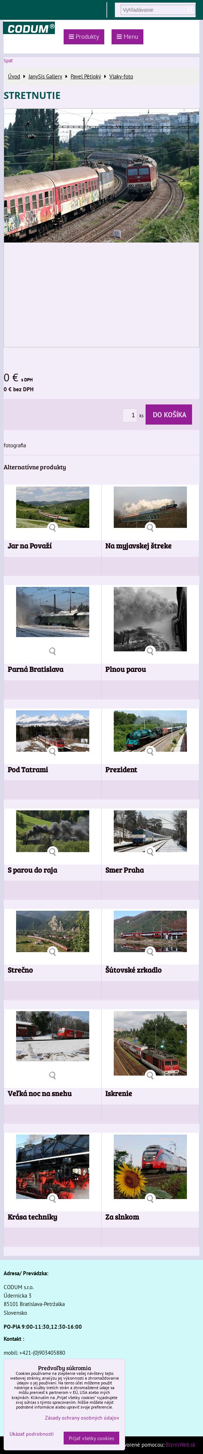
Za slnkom (122, 1217)
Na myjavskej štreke (138, 546)
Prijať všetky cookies (91, 1438)
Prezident (121, 769)
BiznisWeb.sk (180, 1444)
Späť (8, 61)
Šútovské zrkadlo (133, 970)
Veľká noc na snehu (40, 1093)
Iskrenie (118, 1093)
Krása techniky (32, 1217)
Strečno (20, 970)
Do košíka (169, 414)
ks (134, 415)
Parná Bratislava (35, 669)
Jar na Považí (30, 546)
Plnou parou (125, 669)
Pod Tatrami (28, 769)
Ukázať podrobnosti (32, 1434)
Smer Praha (124, 870)
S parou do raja (32, 870)
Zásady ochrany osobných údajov (82, 1417)
